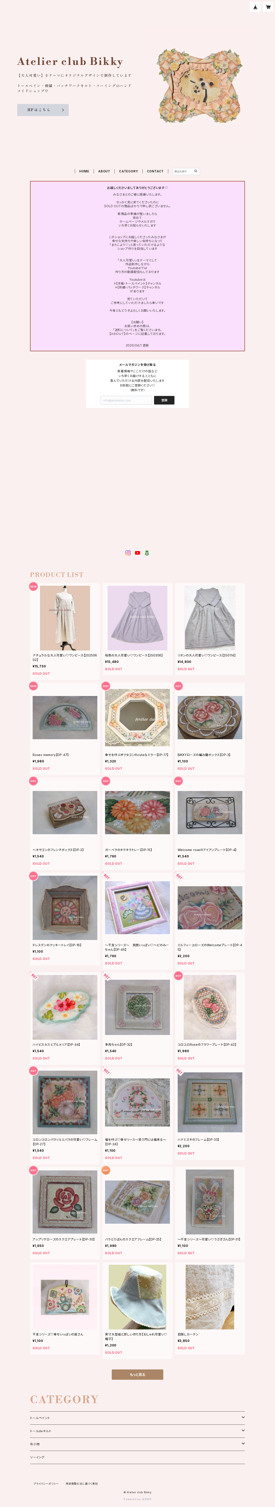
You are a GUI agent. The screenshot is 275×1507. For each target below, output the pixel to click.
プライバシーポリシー (46, 1483)
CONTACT (155, 171)
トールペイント (40, 1418)
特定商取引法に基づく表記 (82, 1483)
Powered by (137, 1499)
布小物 (35, 1444)
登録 (164, 400)
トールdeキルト (40, 1431)
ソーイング (37, 1457)
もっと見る (137, 1374)
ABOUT (104, 171)
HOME (84, 171)
